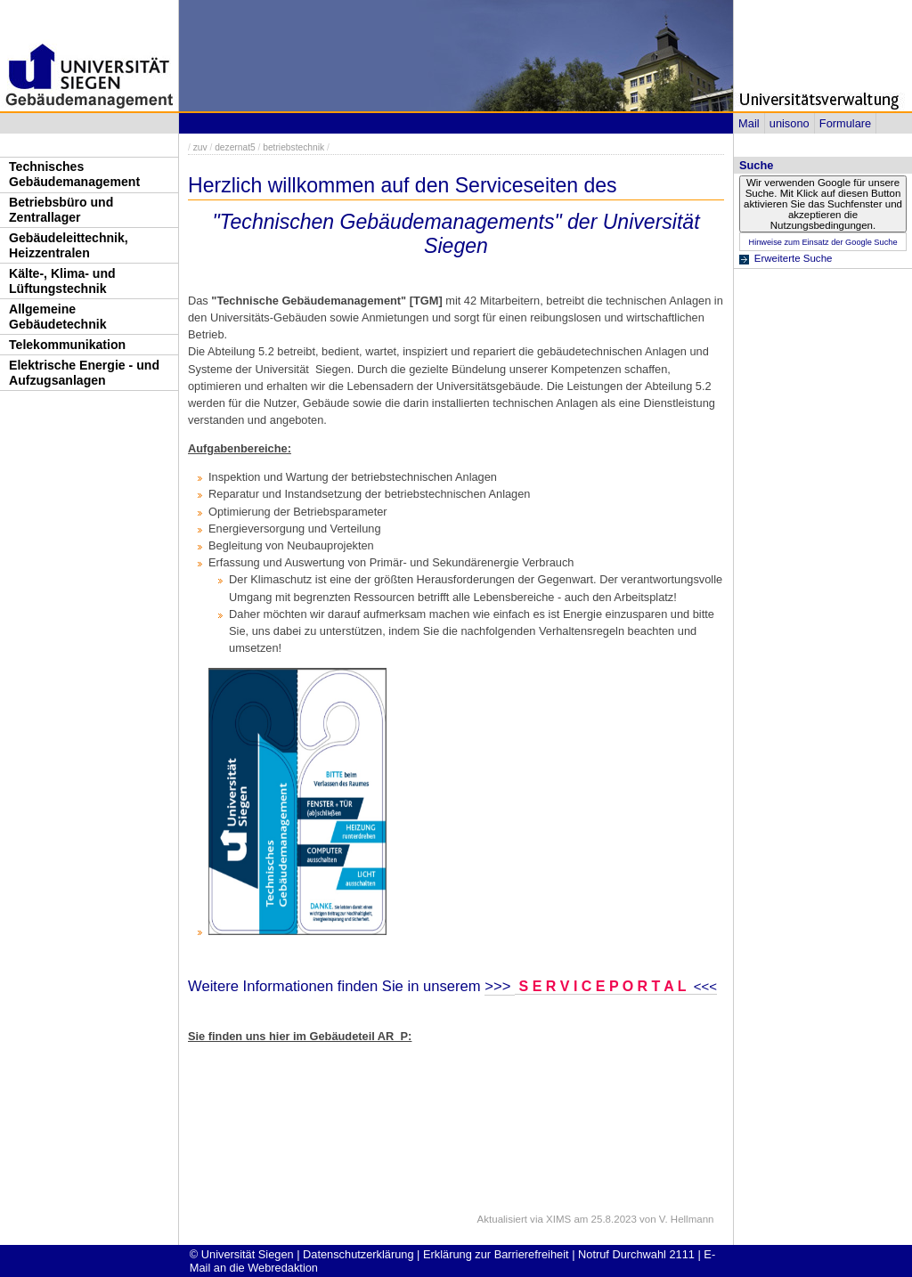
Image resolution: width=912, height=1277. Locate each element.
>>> (499, 986)
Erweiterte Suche (793, 258)
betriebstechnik (293, 147)
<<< (703, 986)
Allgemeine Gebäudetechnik (58, 316)
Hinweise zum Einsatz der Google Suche (822, 242)
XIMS (558, 1219)
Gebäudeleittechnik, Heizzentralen (68, 245)
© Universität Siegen (242, 1254)
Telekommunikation (67, 345)
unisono (790, 123)
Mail (748, 123)
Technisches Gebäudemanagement (74, 174)
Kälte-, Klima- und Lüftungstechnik (62, 281)
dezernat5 (235, 147)
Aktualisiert (502, 1219)
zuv (200, 147)
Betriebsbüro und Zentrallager (61, 209)
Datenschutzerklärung (358, 1254)
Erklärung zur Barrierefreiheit (496, 1254)
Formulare (845, 123)
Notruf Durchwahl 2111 (636, 1254)
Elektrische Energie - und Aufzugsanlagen (84, 372)
